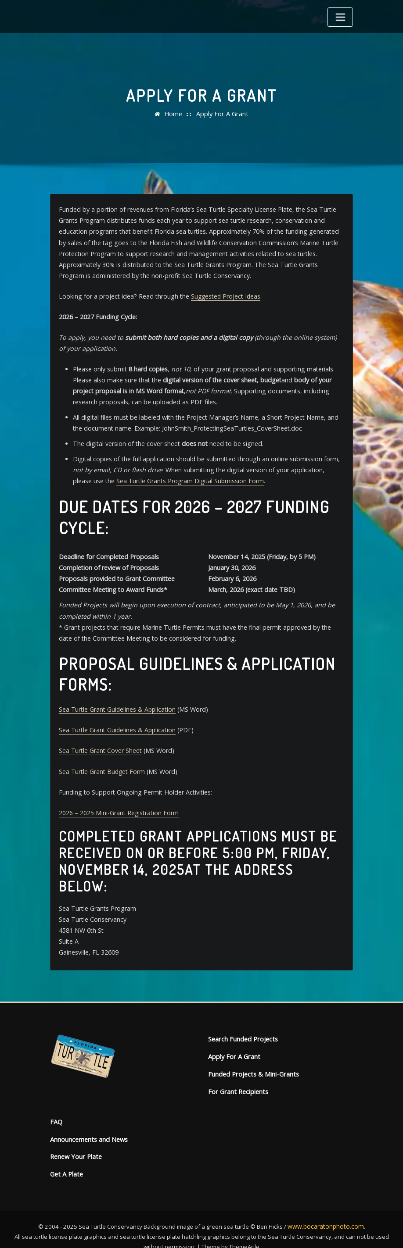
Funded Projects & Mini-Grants (252, 1061)
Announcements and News (88, 1125)
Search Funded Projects (242, 1027)
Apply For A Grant (222, 114)
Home (174, 114)
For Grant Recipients (237, 1078)
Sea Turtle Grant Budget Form (102, 762)
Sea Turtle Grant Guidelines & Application (117, 701)
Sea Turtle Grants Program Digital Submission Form (169, 475)
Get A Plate (66, 1159)
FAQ (56, 1108)
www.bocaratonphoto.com (326, 1211)
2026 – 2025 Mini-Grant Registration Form (119, 803)
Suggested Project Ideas (223, 294)
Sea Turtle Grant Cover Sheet (100, 742)
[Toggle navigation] (340, 17)
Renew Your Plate (75, 1141)
